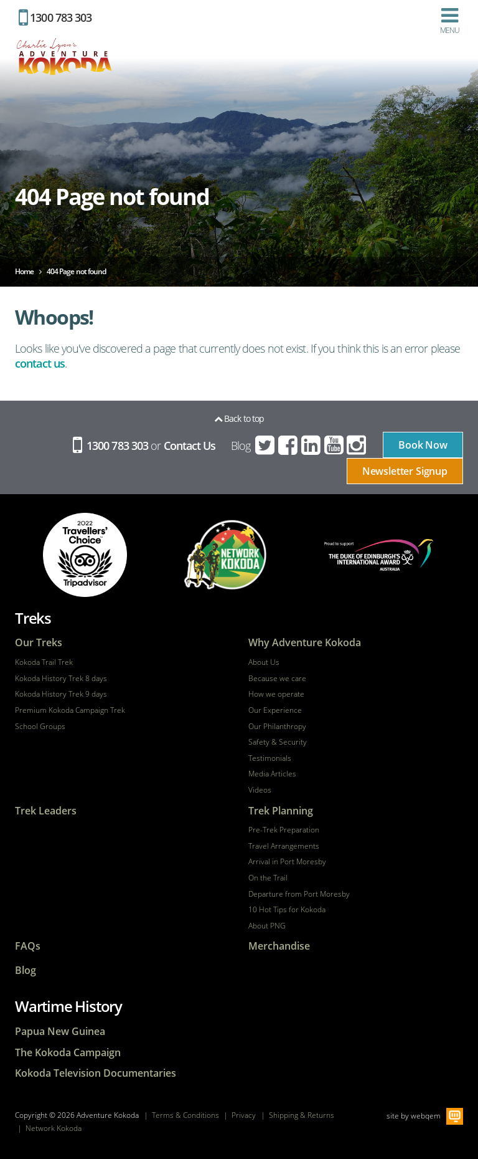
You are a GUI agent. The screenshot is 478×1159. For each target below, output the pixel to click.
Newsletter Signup (405, 471)
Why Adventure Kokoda (304, 642)
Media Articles (272, 774)
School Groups (40, 727)
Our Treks (38, 642)
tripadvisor (85, 555)
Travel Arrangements (283, 846)
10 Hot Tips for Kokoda (287, 910)
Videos (259, 790)
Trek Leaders (46, 811)
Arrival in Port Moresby (287, 862)
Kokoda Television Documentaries (95, 1073)
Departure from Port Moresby (299, 894)
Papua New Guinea (60, 1031)
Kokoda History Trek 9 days (61, 694)
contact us (40, 363)
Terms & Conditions (185, 1115)
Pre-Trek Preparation (283, 830)
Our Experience (275, 710)
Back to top (239, 418)
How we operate (276, 694)
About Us (263, 662)
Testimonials (269, 758)
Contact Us (190, 445)
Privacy (244, 1115)
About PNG (267, 926)
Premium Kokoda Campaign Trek (70, 710)
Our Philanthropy (277, 727)
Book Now (423, 445)
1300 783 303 (55, 17)
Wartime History (68, 1006)
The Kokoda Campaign (68, 1052)
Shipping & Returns (301, 1115)
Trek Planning (280, 811)
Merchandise (279, 946)
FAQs (27, 946)
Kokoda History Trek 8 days (61, 679)
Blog (240, 445)
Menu (449, 21)
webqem (426, 1115)
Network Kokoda (54, 1128)
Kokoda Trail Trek (44, 662)
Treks (33, 618)
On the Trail (268, 878)
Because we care (277, 679)
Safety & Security (277, 742)
